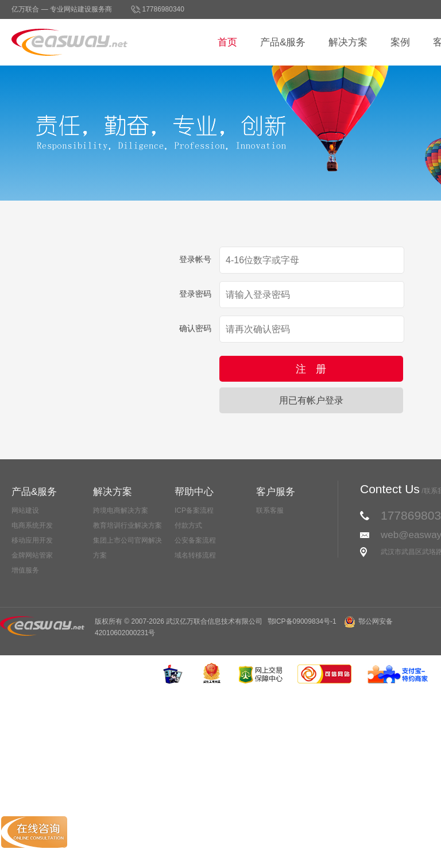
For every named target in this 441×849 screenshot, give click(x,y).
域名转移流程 (195, 555)
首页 (227, 42)
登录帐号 (195, 259)
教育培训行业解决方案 (127, 525)
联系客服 (270, 510)
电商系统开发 (32, 525)
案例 (400, 42)
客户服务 (275, 491)
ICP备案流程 (194, 510)
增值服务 (25, 570)
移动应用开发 (32, 540)
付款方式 (188, 525)
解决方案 (348, 42)
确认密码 (195, 328)
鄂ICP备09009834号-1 (302, 621)
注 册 (311, 369)
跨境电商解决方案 (120, 510)
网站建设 (25, 510)
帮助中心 (194, 491)
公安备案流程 (195, 540)
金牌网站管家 (32, 555)
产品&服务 (282, 42)
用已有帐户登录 (311, 400)
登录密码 (195, 293)
